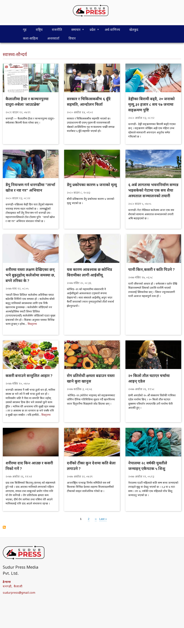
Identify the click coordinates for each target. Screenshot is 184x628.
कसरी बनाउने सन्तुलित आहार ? (29, 375)
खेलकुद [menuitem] (133, 29)
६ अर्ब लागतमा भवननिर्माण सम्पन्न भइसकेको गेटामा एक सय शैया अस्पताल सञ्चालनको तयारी (153, 190)
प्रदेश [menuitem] (92, 30)
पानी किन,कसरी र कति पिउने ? (151, 269)
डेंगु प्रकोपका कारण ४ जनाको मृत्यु (92, 184)
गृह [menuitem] (24, 29)
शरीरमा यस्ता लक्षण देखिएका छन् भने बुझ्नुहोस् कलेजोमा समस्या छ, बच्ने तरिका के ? (30, 275)
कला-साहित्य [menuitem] (30, 38)
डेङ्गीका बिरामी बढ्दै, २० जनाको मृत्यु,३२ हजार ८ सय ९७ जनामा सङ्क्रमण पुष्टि (151, 104)
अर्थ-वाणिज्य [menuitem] (112, 29)
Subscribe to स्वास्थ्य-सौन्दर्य (4, 527)
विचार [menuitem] (72, 38)
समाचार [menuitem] (75, 30)
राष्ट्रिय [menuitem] (39, 29)
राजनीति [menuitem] (57, 29)
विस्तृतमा (32, 324)
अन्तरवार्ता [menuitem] (53, 38)
